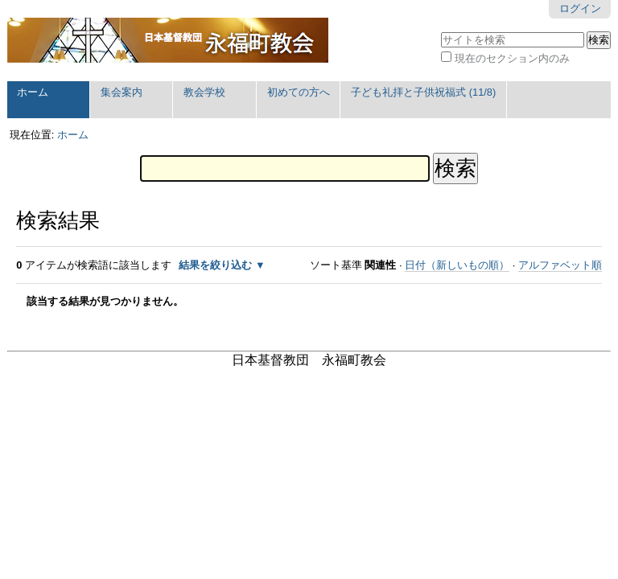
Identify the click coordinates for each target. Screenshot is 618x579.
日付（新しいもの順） (457, 265)
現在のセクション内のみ (512, 58)
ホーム (32, 92)
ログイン (580, 8)
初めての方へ (298, 92)
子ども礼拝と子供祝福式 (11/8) (423, 92)
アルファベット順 (560, 265)
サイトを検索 (440, 30)
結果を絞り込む (215, 265)
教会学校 (204, 92)
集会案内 (121, 92)
